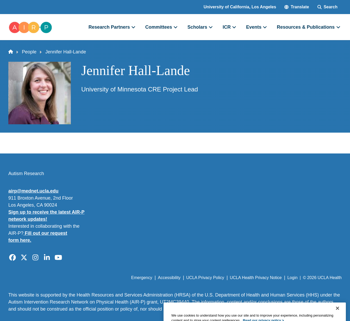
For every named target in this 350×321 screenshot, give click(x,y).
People (29, 51)
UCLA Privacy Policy (205, 277)
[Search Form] (327, 7)
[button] (296, 7)
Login (292, 277)
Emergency (141, 277)
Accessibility (169, 277)
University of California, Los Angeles (240, 7)
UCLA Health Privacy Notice (256, 277)
